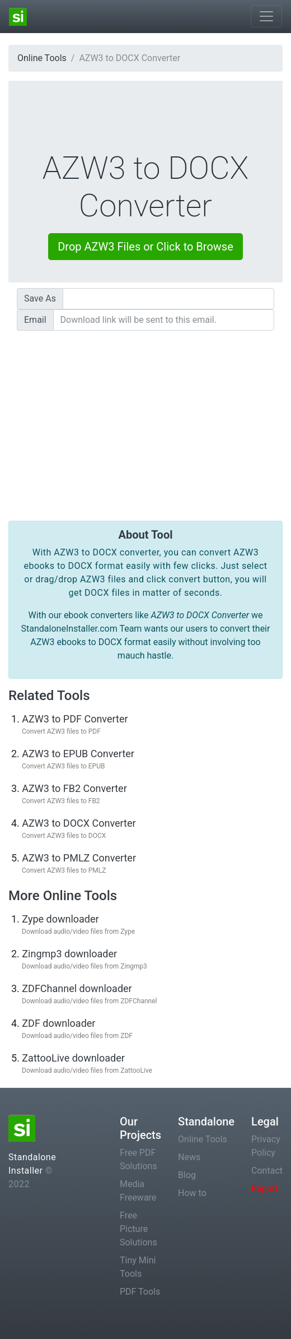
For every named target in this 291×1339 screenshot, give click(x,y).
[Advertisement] (145, 417)
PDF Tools (140, 1291)
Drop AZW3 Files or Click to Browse (145, 246)
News (189, 1157)
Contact (267, 1170)
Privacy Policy (265, 1146)
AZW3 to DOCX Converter (78, 823)
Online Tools (42, 58)
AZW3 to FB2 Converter (74, 788)
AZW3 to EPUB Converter (78, 753)
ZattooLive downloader (73, 1058)
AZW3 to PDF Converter (75, 719)
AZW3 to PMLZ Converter (79, 858)
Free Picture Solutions (138, 1229)
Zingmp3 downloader (69, 954)
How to (192, 1193)
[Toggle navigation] (266, 16)
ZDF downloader (58, 1023)
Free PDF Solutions (138, 1159)
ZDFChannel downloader (77, 988)
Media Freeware (138, 1191)
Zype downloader (60, 919)
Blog (187, 1175)
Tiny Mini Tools (138, 1267)
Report (264, 1188)
